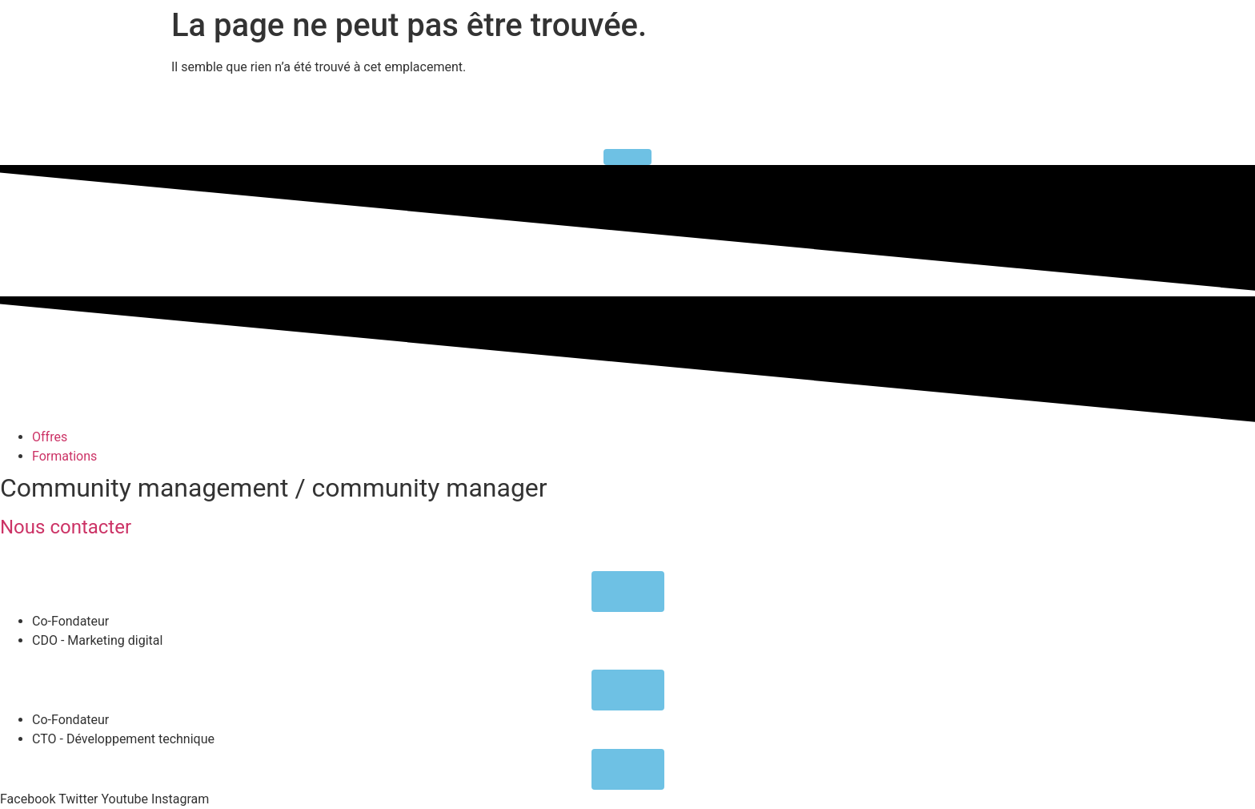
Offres (49, 437)
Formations (64, 456)
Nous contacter (65, 527)
